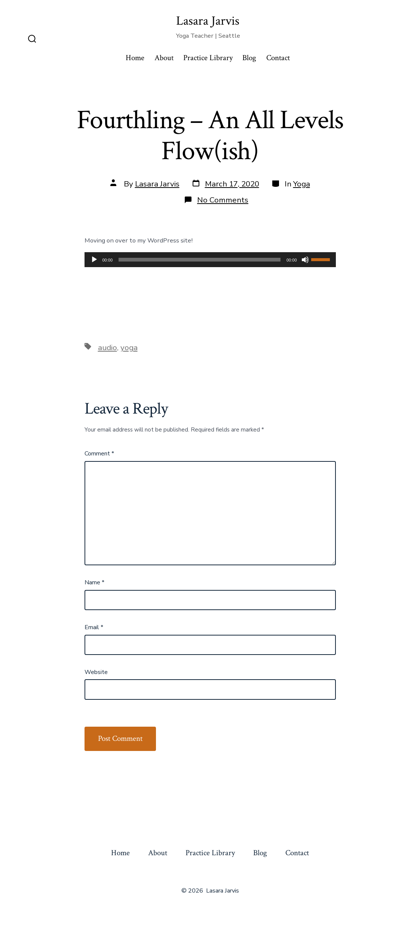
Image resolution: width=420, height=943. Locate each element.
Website (96, 672)
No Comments (222, 200)
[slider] (199, 260)
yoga (129, 347)
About (164, 58)
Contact (278, 58)
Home (135, 58)
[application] (210, 259)
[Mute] (305, 259)
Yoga (301, 184)
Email (94, 627)
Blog (249, 58)
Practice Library (208, 58)
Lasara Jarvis (157, 184)
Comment (99, 453)
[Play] (94, 259)
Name (94, 582)
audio (107, 347)
